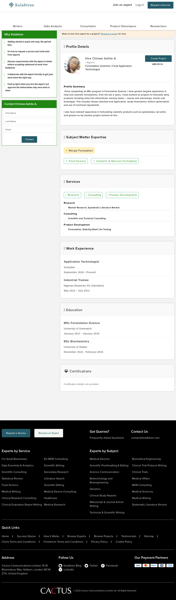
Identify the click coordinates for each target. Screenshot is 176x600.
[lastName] (29, 121)
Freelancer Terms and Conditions (63, 542)
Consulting (94, 195)
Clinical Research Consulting (19, 498)
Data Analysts (53, 26)
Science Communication (104, 472)
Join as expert (122, 5)
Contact (29, 139)
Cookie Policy (124, 542)
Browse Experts (76, 536)
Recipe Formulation (79, 151)
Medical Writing (11, 492)
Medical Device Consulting (60, 492)
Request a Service (160, 5)
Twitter (91, 566)
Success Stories (26, 536)
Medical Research (54, 505)
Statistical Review (12, 478)
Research (72, 195)
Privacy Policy (99, 542)
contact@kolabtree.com (145, 438)
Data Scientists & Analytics (18, 465)
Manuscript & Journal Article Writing (107, 504)
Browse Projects (103, 536)
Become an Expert (62, 434)
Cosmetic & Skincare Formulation (116, 161)
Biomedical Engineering (146, 459)
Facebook (109, 566)
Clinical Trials (140, 472)
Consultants (88, 26)
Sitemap (149, 536)
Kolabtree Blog (70, 566)
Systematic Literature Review (149, 505)
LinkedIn (66, 569)
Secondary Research (56, 472)
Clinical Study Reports (103, 495)
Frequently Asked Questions (107, 438)
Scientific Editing (54, 485)
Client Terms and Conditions (19, 542)
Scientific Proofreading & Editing (109, 465)
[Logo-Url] (21, 5)
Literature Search (54, 478)
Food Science (76, 161)
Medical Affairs (141, 478)
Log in (140, 5)
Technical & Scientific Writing (107, 512)
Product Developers (123, 26)
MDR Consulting (142, 485)
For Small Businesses (14, 459)
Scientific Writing (54, 465)
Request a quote (109, 33)
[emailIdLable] (29, 129)
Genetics (95, 489)
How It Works (51, 536)
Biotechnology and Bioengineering (101, 480)
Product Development (123, 195)
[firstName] (29, 113)
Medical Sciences (142, 492)
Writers (17, 26)
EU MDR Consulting (56, 459)
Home (5, 536)
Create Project (158, 58)
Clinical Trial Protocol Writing (149, 465)
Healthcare (50, 498)
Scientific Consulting (14, 472)
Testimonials (128, 536)
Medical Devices (99, 459)
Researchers (158, 26)
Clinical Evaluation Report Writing (22, 505)
